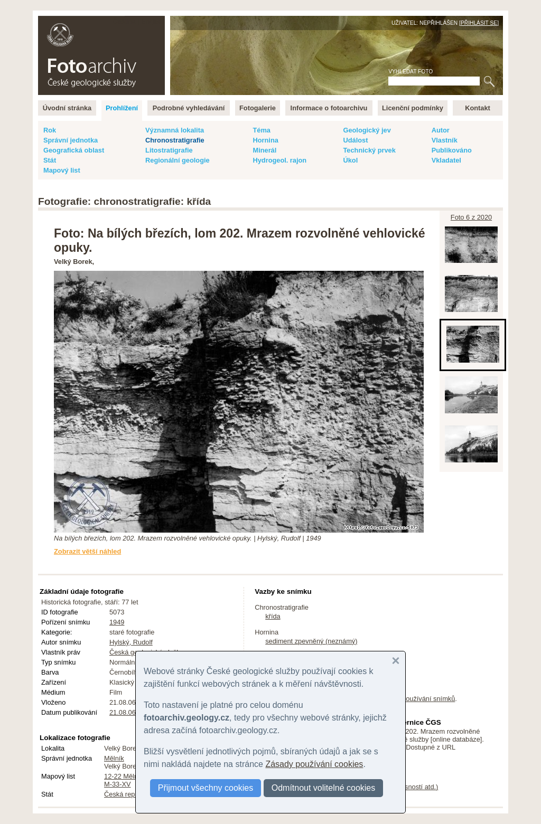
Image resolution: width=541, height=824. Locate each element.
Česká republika (128, 794)
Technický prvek (369, 150)
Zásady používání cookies (314, 764)
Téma (261, 130)
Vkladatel (446, 160)
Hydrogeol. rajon (279, 160)
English (152, 21)
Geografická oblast (73, 150)
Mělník (114, 758)
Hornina (265, 140)
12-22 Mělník (123, 776)
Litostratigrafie (169, 150)
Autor (441, 130)
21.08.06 (122, 712)
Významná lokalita (174, 130)
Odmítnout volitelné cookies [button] (324, 787)
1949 (116, 622)
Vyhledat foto (410, 71)
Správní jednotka (70, 140)
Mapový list (61, 170)
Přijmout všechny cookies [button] (206, 787)
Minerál (264, 150)
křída (272, 616)
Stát (49, 160)
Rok (49, 130)
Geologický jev (366, 130)
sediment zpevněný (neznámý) (311, 641)
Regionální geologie (177, 160)
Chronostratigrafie (174, 140)
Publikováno (452, 150)
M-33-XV (117, 784)
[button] (395, 661)
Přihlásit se (479, 23)
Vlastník (445, 140)
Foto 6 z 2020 (471, 217)
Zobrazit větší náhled (87, 551)
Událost (355, 140)
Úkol (350, 160)
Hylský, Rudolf (131, 642)
